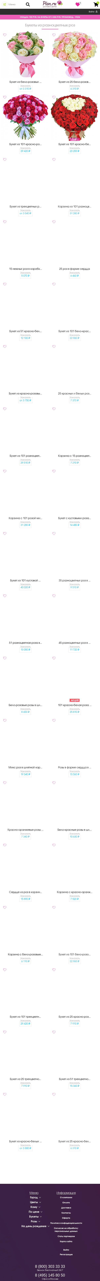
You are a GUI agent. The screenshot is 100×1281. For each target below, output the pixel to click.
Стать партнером (66, 1236)
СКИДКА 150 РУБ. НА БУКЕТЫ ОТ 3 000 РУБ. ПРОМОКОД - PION (50, 17)
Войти (93, 12)
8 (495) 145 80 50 (50, 1275)
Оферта (66, 1218)
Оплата (66, 1202)
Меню (12, 4)
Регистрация (66, 1254)
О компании (66, 1197)
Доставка (66, 1207)
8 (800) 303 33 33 (50, 1266)
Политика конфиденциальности (66, 1223)
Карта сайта (66, 1241)
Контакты (66, 1213)
